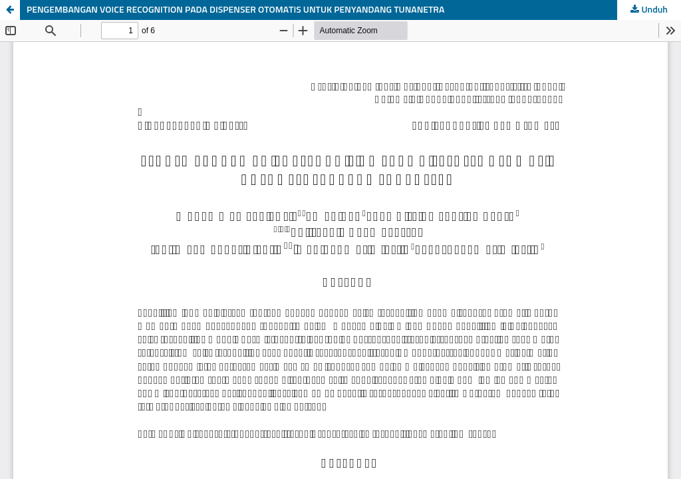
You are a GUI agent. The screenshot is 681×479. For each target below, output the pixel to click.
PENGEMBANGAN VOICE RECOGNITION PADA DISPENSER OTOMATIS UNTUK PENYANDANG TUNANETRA (235, 10)
